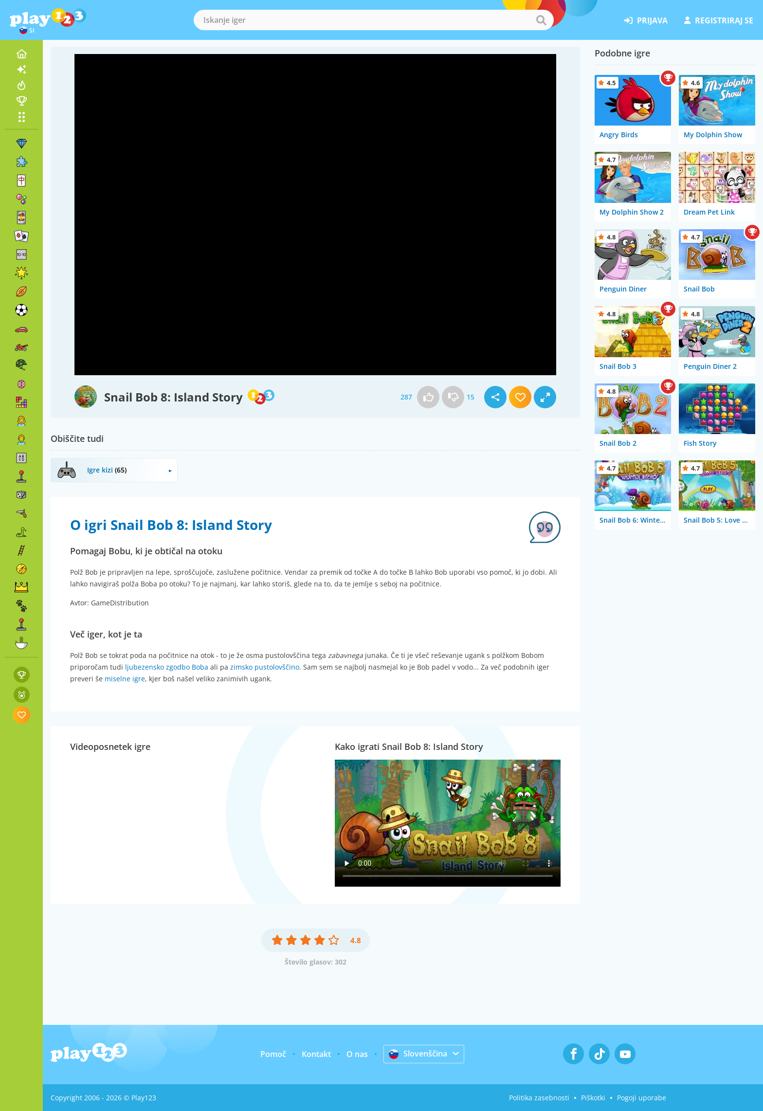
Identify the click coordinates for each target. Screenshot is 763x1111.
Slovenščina (418, 1053)
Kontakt (316, 1054)
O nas (357, 1054)
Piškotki (593, 1097)
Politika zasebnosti (539, 1097)
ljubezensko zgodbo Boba (166, 667)
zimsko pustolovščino (264, 667)
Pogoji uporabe (641, 1097)
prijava (646, 20)
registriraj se (718, 20)
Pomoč (273, 1054)
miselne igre (125, 678)
